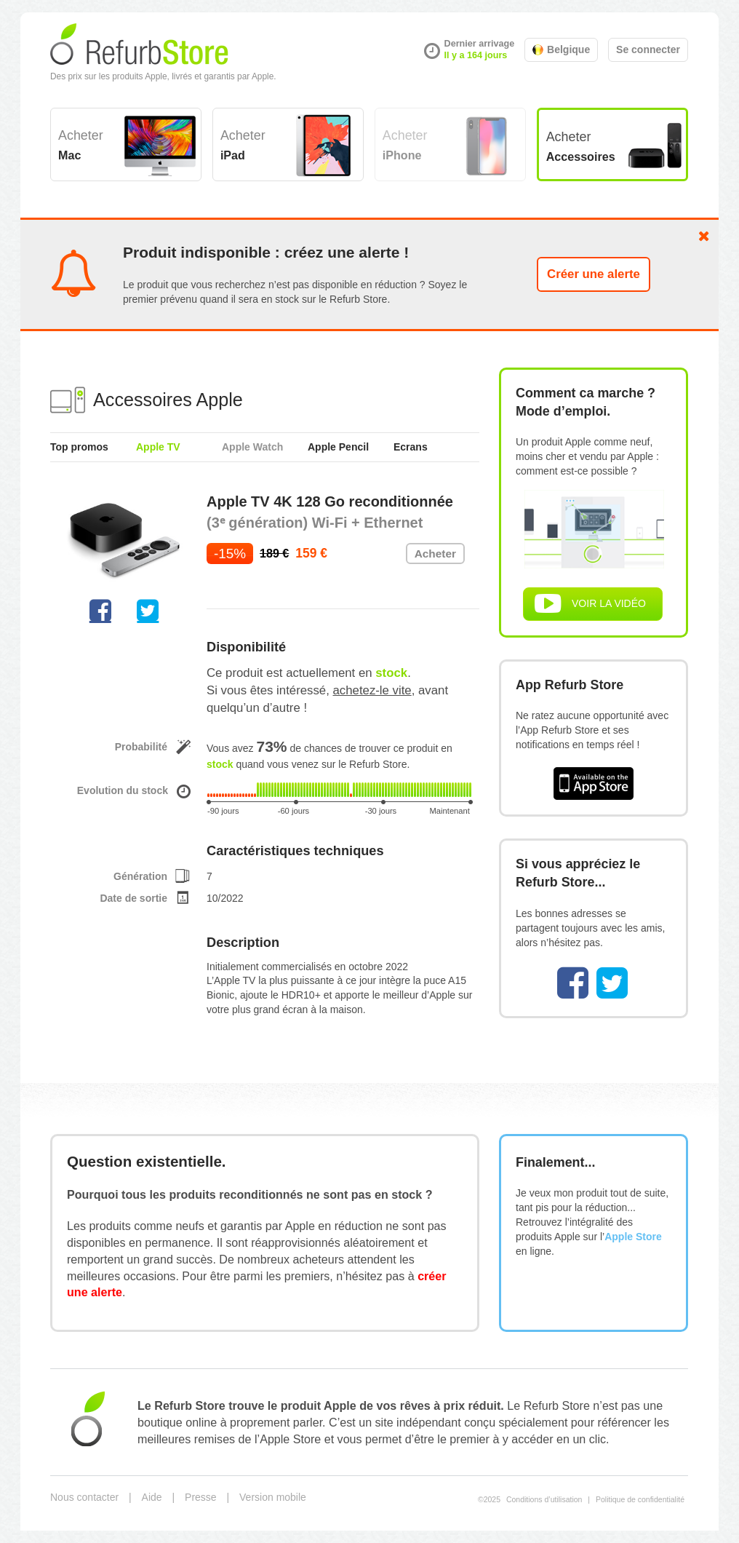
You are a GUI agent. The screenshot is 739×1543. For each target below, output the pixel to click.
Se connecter (648, 49)
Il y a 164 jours (476, 55)
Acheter (80, 145)
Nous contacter (84, 1497)
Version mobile (272, 1497)
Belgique (561, 49)
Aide (152, 1497)
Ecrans (411, 447)
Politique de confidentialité (640, 1499)
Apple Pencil (338, 447)
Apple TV (158, 447)
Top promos (79, 447)
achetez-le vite (372, 690)
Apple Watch (252, 447)
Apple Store (633, 1236)
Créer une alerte (593, 274)
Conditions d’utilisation (544, 1499)
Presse (201, 1497)
